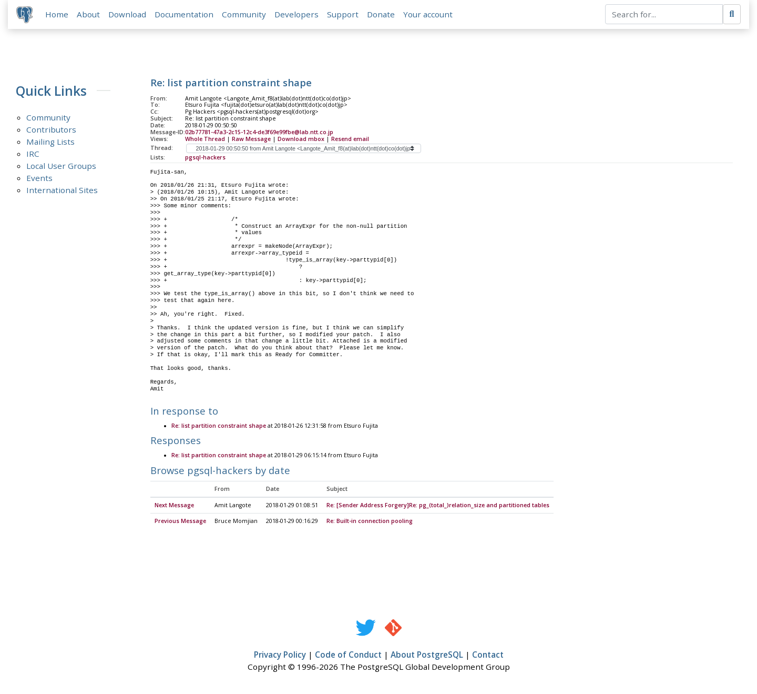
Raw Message (251, 139)
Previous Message (180, 521)
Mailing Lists (50, 142)
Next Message (174, 505)
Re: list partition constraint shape (218, 426)
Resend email (350, 139)
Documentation (184, 14)
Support (343, 14)
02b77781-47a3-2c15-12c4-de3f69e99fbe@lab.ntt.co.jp (259, 132)
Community (244, 14)
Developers (296, 14)
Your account (428, 14)
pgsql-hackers (205, 157)
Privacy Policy (280, 655)
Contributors (51, 130)
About (88, 14)
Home (56, 14)
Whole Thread (205, 139)
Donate (381, 14)
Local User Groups (61, 166)
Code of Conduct (348, 655)
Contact (488, 655)
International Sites (62, 190)
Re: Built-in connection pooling (369, 521)
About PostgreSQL (427, 655)
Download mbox (301, 139)
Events (39, 178)
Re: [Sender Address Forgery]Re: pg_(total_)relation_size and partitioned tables (437, 505)
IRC (32, 154)
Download (127, 14)
